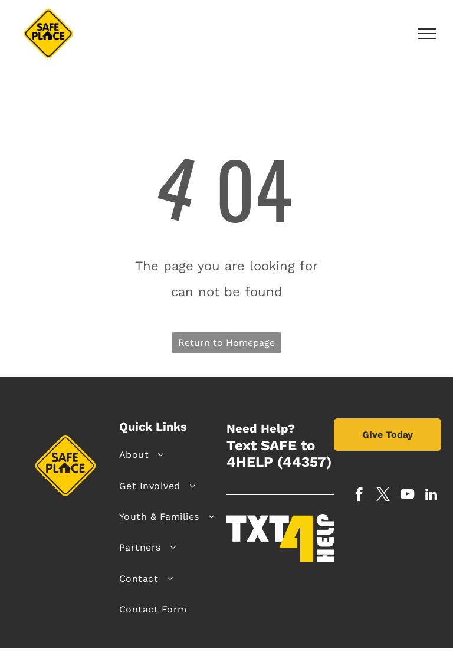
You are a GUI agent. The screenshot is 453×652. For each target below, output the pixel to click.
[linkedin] (431, 495)
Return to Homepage (226, 342)
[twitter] (383, 495)
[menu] (427, 33)
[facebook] (359, 495)
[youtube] (407, 495)
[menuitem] (168, 455)
